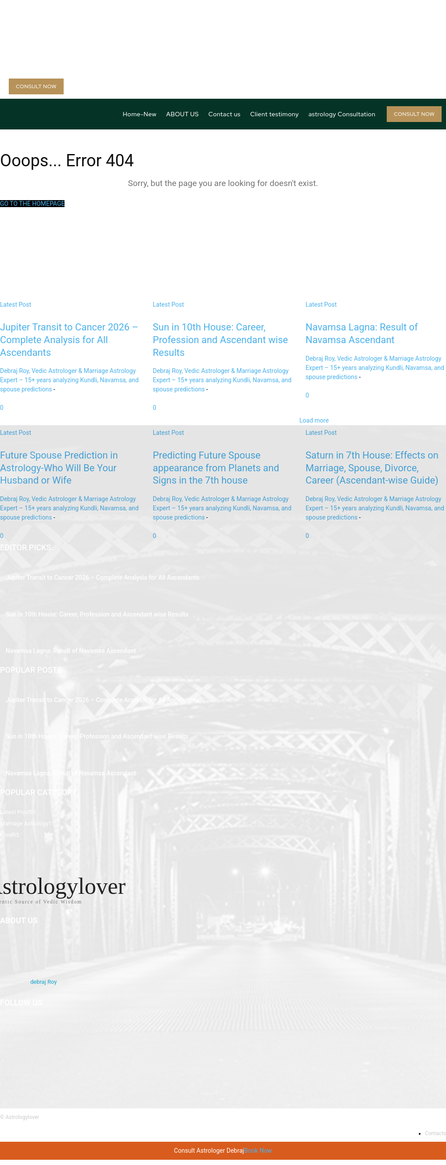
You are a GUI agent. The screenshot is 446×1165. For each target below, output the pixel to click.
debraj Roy (43, 987)
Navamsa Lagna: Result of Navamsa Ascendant (61, 649)
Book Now (258, 1155)
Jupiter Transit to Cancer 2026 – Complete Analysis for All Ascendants (89, 579)
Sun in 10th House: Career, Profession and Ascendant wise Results (84, 614)
